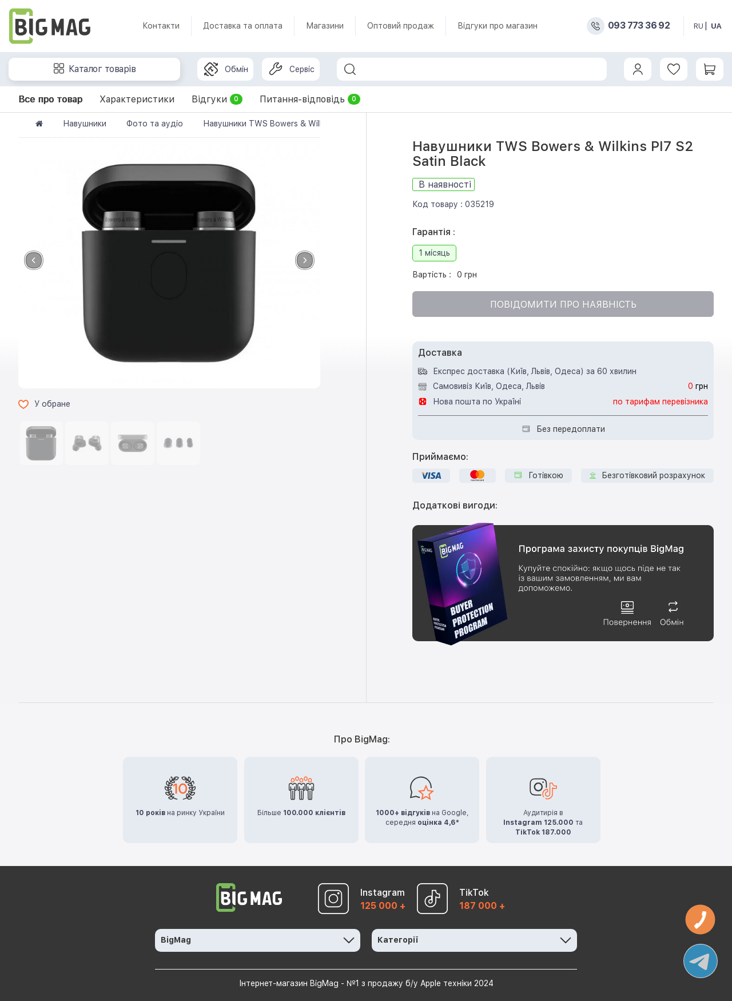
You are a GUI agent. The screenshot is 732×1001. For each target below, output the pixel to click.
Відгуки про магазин (498, 25)
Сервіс (292, 69)
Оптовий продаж (400, 25)
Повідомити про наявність (563, 304)
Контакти (161, 25)
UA (716, 26)
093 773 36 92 (639, 26)
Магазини (325, 25)
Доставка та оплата (243, 25)
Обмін (226, 69)
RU (698, 26)
